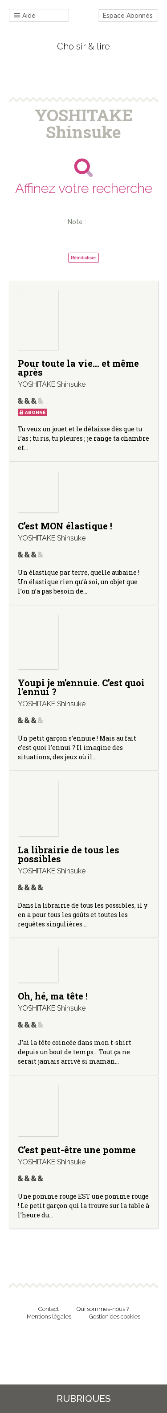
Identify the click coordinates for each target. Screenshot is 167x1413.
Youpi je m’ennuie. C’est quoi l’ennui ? (81, 687)
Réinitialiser (83, 257)
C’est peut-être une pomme (77, 1149)
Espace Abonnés (128, 15)
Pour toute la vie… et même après (78, 367)
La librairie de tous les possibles (68, 854)
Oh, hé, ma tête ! (53, 996)
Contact (48, 1309)
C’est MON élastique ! (65, 526)
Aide (25, 16)
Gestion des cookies (114, 1316)
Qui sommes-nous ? (103, 1309)
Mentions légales (49, 1316)
